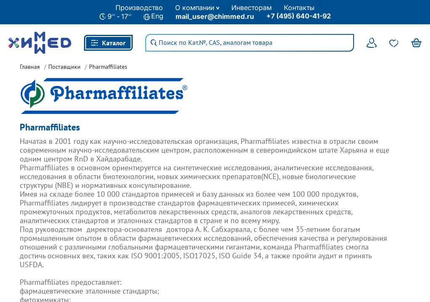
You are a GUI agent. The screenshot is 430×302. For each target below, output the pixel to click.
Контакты (299, 7)
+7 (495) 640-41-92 (298, 16)
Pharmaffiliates (108, 66)
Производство (139, 7)
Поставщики (64, 66)
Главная (30, 66)
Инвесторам (251, 7)
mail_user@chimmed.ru (215, 16)
